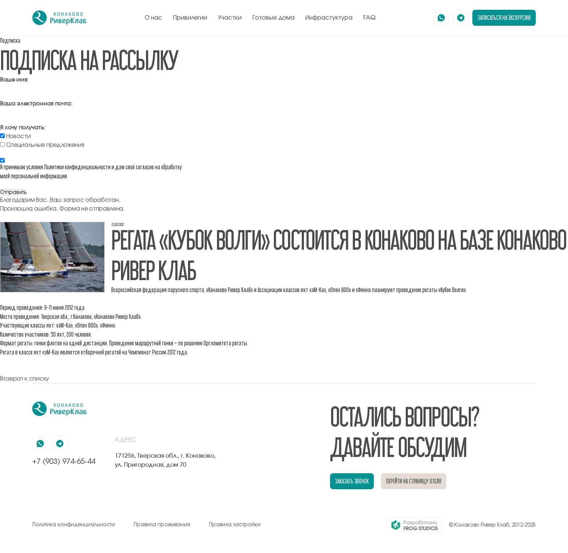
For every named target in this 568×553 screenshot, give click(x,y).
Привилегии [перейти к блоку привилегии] (190, 18)
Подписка (10, 40)
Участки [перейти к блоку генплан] (230, 18)
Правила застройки (234, 524)
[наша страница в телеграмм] (460, 17)
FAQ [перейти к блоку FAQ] (369, 18)
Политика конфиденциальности (73, 524)
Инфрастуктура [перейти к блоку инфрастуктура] (328, 18)
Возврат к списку (24, 379)
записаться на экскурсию (504, 17)
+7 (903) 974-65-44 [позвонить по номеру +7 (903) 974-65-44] (63, 461)
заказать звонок (352, 481)
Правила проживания (162, 524)
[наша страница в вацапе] (441, 17)
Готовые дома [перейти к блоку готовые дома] (273, 18)
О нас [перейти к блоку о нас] (153, 18)
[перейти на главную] (59, 18)
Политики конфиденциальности (77, 166)
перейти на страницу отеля (413, 481)
